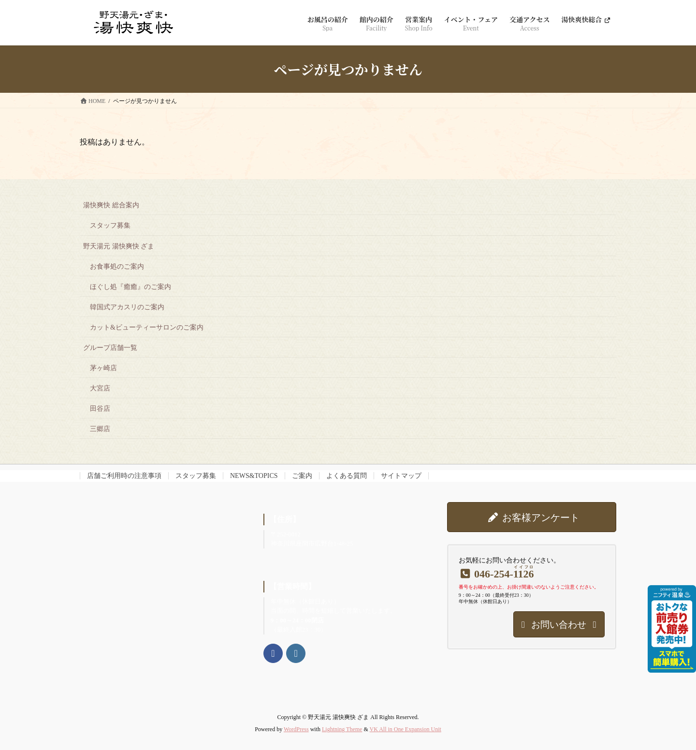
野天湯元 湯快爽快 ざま (118, 246)
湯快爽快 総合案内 (111, 205)
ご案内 (302, 475)
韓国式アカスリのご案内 (127, 307)
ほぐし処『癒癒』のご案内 (130, 286)
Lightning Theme (342, 729)
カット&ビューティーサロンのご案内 (146, 327)
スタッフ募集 (110, 225)
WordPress (296, 729)
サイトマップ (401, 475)
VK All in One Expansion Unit (405, 729)
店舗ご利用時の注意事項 (124, 475)
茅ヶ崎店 (103, 368)
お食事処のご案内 (117, 266)
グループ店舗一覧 (110, 347)
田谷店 (100, 408)
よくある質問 (346, 475)
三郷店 (100, 429)
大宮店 (100, 388)
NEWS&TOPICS (254, 475)
